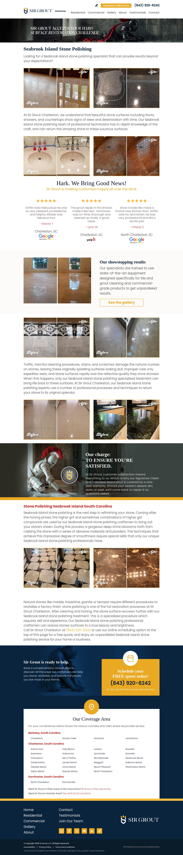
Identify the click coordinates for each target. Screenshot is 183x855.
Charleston (37, 738)
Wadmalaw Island (135, 766)
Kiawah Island (69, 771)
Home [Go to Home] (29, 809)
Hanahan (99, 738)
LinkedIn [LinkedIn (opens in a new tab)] (92, 831)
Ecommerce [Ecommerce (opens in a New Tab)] (140, 847)
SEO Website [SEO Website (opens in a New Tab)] (128, 847)
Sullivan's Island (133, 762)
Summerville (68, 782)
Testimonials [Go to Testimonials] (137, 12)
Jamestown (131, 738)
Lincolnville (99, 753)
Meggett (98, 762)
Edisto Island (37, 771)
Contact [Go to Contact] (154, 12)
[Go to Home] (45, 11)
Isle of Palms (69, 757)
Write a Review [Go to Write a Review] (96, 5)
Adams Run (37, 749)
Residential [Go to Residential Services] (78, 12)
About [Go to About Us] (123, 12)
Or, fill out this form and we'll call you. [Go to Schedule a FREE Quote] (130, 689)
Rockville (130, 753)
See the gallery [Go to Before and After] (121, 302)
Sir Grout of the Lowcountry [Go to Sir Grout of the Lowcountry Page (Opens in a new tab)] (96, 788)
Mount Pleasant (102, 766)
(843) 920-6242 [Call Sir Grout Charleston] (147, 5)
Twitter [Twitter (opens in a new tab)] (76, 831)
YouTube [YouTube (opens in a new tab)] (84, 831)
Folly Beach (68, 749)
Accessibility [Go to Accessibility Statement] (29, 847)
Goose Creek (69, 738)
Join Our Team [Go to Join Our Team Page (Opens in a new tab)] (71, 821)
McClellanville (101, 757)
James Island (69, 762)
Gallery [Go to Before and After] (111, 12)
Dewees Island (38, 766)
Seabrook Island (134, 757)
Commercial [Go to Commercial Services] (96, 12)
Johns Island (69, 766)
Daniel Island (38, 762)
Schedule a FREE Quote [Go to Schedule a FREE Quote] (116, 5)
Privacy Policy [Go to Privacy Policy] (45, 847)
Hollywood (68, 753)
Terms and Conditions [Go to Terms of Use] (65, 847)
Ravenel (129, 749)
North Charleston (103, 771)
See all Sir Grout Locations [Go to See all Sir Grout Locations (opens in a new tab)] (76, 793)
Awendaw (36, 753)
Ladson (98, 749)
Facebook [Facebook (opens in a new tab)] (69, 831)
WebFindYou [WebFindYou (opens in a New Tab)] (154, 847)
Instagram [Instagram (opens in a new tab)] (61, 831)
